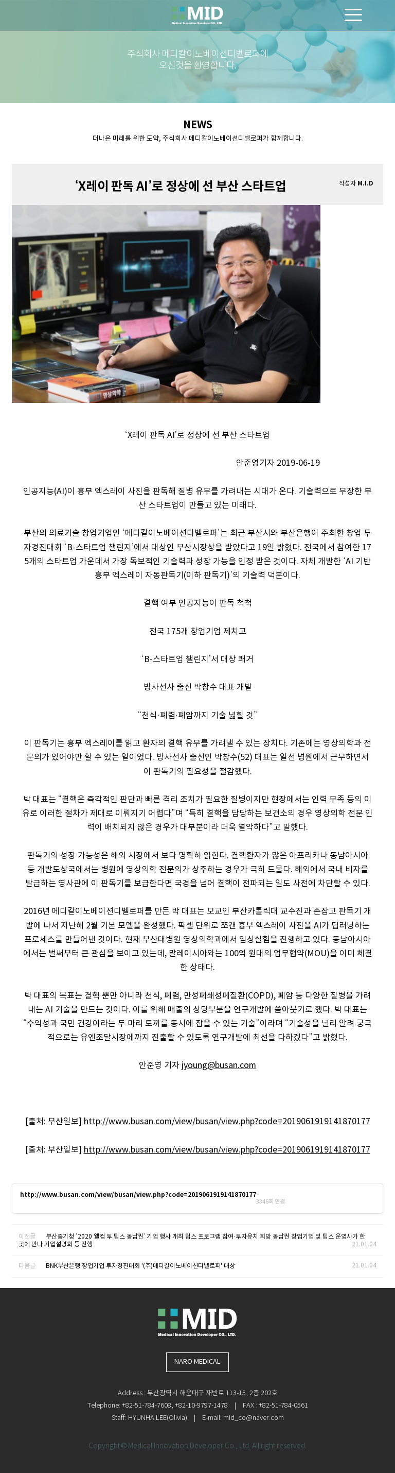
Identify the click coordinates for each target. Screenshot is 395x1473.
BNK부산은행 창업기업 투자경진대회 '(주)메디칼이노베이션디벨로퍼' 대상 (140, 1266)
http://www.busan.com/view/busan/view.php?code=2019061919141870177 (227, 1121)
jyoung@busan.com (219, 1065)
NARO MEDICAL (197, 1362)
